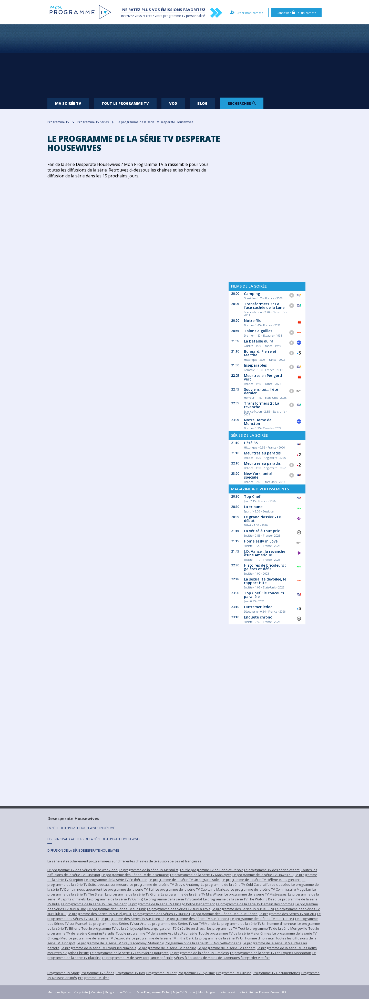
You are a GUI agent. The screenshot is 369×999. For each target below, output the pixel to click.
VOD (173, 103)
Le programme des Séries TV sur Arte (118, 923)
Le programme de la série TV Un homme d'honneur (256, 923)
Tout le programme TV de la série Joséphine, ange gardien (126, 928)
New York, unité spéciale (258, 475)
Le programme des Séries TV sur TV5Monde (182, 923)
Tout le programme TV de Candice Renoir (211, 870)
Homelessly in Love (261, 541)
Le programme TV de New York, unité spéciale (137, 957)
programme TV (174, 16)
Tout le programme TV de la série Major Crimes (235, 933)
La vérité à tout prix (262, 530)
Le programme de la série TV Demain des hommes (255, 904)
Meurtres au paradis (262, 453)
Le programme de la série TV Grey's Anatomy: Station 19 (120, 943)
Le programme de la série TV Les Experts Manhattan (270, 952)
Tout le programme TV (125, 103)
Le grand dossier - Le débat (262, 519)
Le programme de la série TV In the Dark (163, 938)
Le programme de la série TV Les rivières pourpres (129, 952)
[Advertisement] (184, 59)
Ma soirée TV (68, 103)
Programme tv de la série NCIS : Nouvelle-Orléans (203, 943)
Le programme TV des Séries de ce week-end (82, 870)
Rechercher (242, 103)
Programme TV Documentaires (276, 973)
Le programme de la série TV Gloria (132, 894)
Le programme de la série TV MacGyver (200, 874)
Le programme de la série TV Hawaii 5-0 (262, 874)
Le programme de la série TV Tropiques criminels (98, 948)
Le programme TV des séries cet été (272, 870)
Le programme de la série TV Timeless (199, 952)
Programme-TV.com (119, 992)
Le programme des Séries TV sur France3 (197, 918)
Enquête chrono (258, 617)
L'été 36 (251, 442)
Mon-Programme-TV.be (153, 992)
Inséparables (255, 365)
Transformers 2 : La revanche (261, 405)
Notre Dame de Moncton (257, 421)
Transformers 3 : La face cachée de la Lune (264, 305)
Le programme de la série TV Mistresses (255, 894)
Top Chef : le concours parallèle (264, 595)
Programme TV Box (130, 973)
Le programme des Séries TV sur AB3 (287, 913)
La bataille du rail (259, 341)
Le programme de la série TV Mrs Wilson (192, 894)
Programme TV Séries (97, 973)
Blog (202, 103)
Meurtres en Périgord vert (263, 377)
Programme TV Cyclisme (196, 973)
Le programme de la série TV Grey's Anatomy (165, 884)
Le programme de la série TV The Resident (94, 904)
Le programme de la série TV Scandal (173, 899)
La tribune (253, 506)
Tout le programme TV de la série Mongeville (272, 928)
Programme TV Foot (161, 973)
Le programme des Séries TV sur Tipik (116, 909)
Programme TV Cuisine (233, 973)
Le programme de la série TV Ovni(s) (115, 899)
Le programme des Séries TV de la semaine (135, 874)
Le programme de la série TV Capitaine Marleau (192, 889)
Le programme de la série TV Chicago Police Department (171, 904)
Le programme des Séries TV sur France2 (132, 918)
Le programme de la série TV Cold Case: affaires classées (245, 884)
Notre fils (252, 320)
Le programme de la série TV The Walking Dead (239, 899)
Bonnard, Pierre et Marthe (260, 353)
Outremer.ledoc (258, 606)
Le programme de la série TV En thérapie (115, 879)
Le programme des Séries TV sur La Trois (178, 909)
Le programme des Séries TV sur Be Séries (224, 913)
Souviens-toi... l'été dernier (261, 391)
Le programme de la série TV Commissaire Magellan (271, 889)
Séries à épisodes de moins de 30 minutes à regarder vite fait (222, 957)
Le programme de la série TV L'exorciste (99, 938)
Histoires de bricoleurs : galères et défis (265, 567)
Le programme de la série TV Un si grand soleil (184, 879)
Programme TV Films (93, 977)
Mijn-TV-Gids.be (184, 992)
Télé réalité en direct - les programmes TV (205, 928)
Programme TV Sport (63, 973)
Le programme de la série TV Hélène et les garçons (261, 879)
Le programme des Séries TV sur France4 (262, 918)
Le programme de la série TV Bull (129, 889)
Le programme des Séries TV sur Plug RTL (100, 913)
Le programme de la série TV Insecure (167, 948)
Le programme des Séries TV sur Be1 (161, 913)
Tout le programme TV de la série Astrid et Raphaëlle (156, 933)
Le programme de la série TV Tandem (226, 948)
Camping (252, 293)
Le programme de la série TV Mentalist (148, 870)
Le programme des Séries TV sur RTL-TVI (243, 909)
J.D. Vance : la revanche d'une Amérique (264, 553)
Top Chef (252, 496)
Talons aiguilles (258, 330)
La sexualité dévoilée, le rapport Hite (265, 581)
